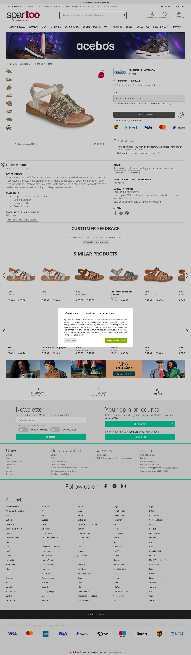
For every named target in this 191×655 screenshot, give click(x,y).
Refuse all (70, 340)
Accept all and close (116, 340)
